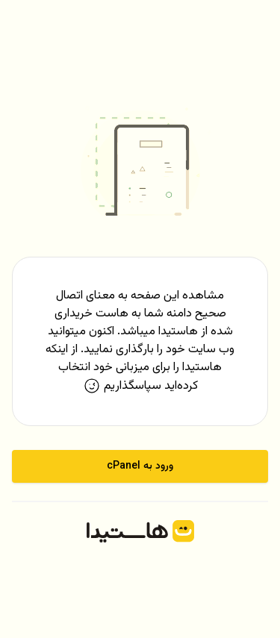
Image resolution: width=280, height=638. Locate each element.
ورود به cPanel (140, 466)
